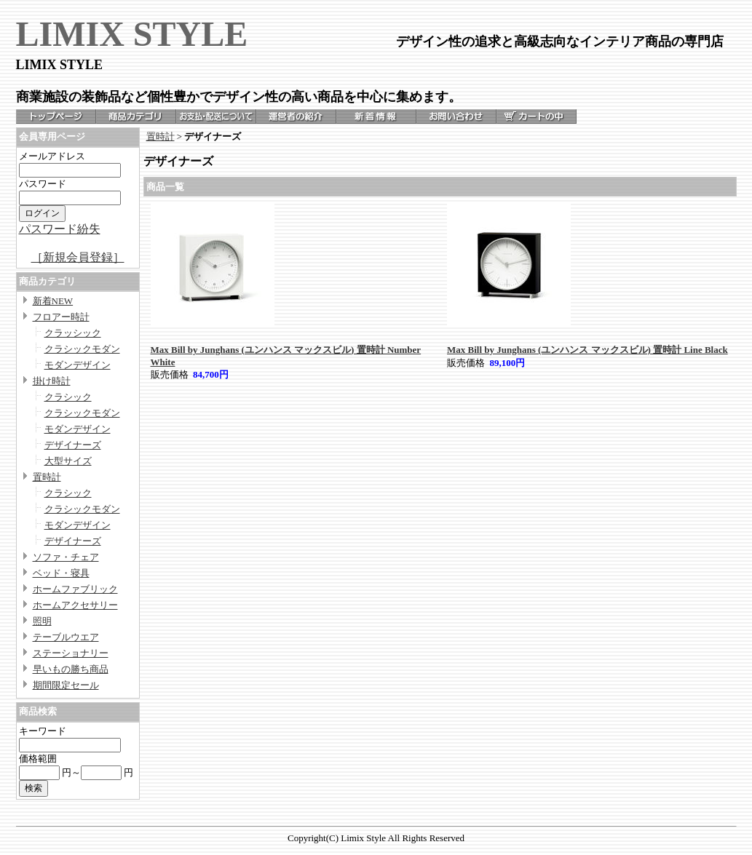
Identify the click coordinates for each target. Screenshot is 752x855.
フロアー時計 (61, 316)
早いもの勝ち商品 (70, 669)
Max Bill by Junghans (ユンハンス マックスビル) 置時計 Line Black (587, 349)
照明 (42, 621)
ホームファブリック (75, 589)
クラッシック (72, 332)
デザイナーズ (72, 445)
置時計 (47, 477)
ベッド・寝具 (61, 573)
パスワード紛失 (59, 229)
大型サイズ (68, 461)
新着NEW (53, 300)
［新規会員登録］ (77, 257)
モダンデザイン (77, 364)
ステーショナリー (70, 653)
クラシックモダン (82, 348)
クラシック (68, 396)
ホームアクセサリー (75, 605)
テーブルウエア (66, 637)
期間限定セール (66, 685)
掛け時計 (52, 380)
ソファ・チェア (66, 557)
